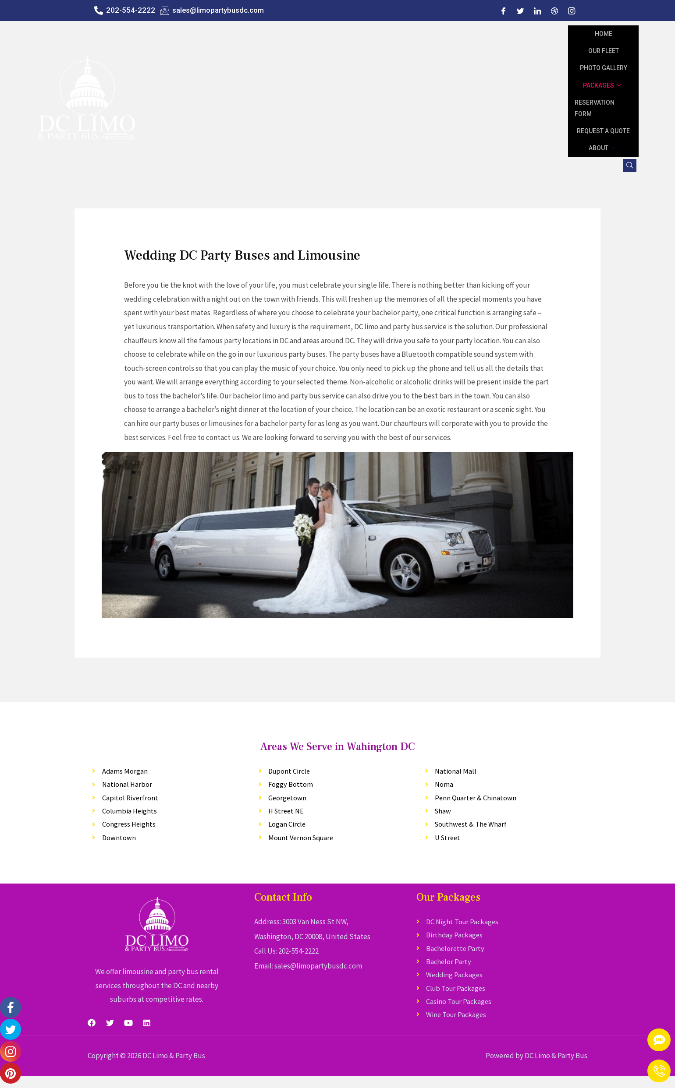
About (603, 147)
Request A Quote (603, 130)
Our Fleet (603, 50)
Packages (603, 85)
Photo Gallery (603, 67)
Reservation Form (595, 108)
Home (603, 33)
